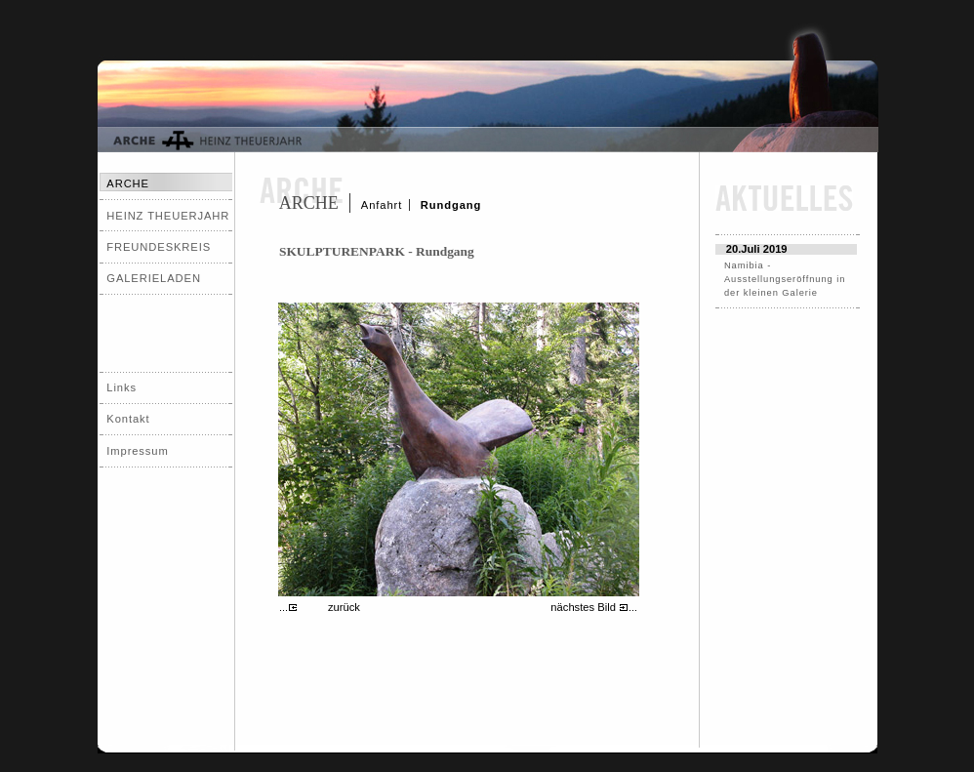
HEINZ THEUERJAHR (167, 216)
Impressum (137, 451)
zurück (344, 607)
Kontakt (127, 419)
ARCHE (309, 203)
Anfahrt (381, 205)
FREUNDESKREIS (158, 247)
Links (121, 387)
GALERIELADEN (153, 278)
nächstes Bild (583, 607)
